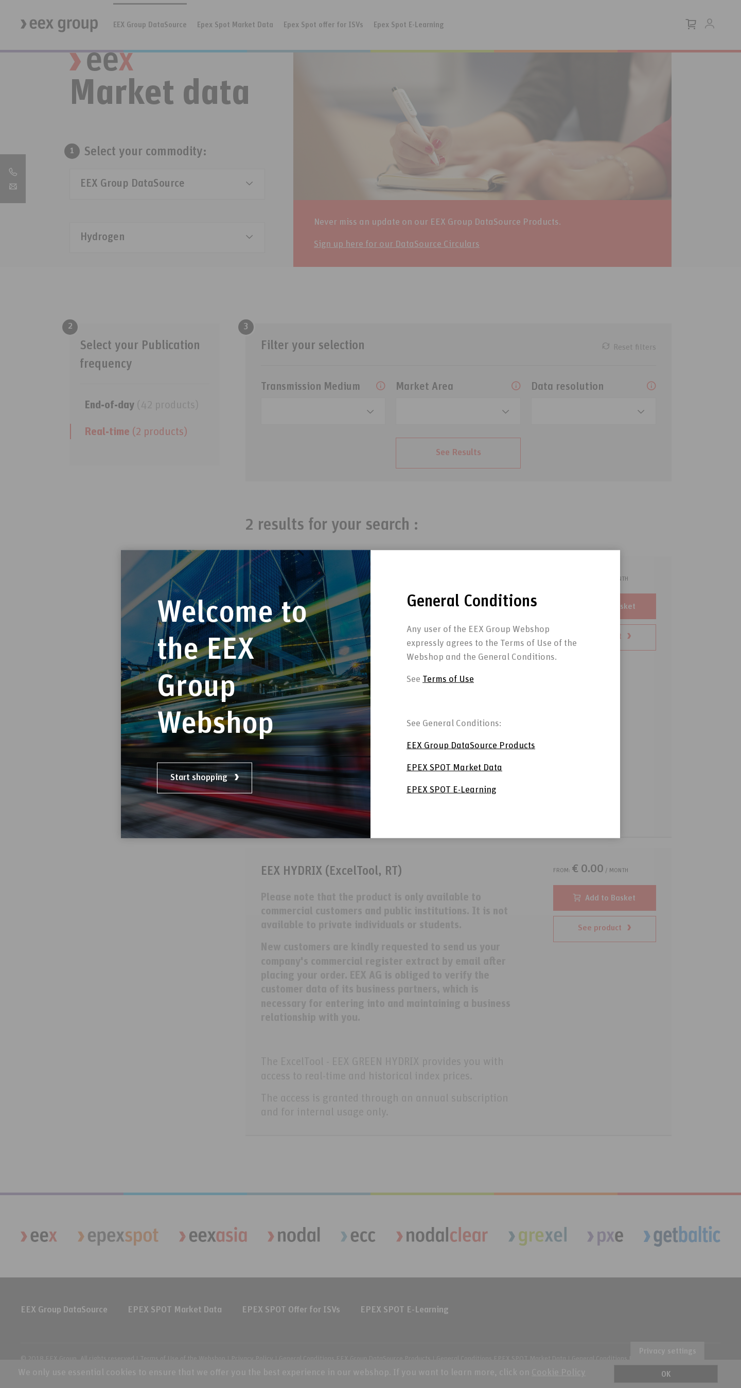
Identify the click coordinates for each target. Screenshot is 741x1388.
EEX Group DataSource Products (471, 756)
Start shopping (204, 777)
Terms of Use (448, 689)
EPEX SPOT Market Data (454, 778)
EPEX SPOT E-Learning (451, 800)
